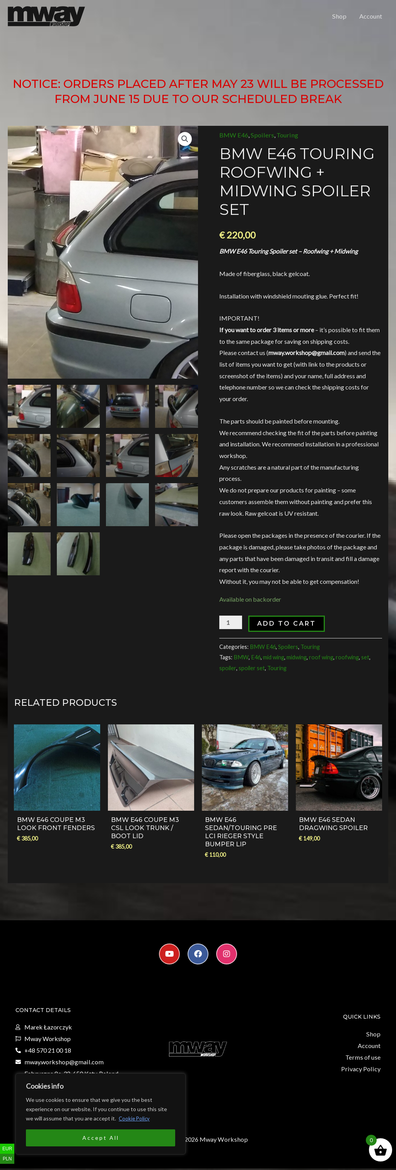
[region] (100, 1114)
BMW (241, 660)
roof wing (319, 660)
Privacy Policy (362, 1070)
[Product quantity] (230, 626)
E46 (254, 660)
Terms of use (364, 1059)
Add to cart (286, 627)
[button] (185, 143)
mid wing (272, 660)
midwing (295, 660)
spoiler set (252, 670)
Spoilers (260, 138)
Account (371, 18)
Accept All (100, 1137)
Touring (283, 138)
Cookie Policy (135, 1118)
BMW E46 (233, 138)
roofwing (345, 660)
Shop (340, 18)
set (364, 660)
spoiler (227, 670)
